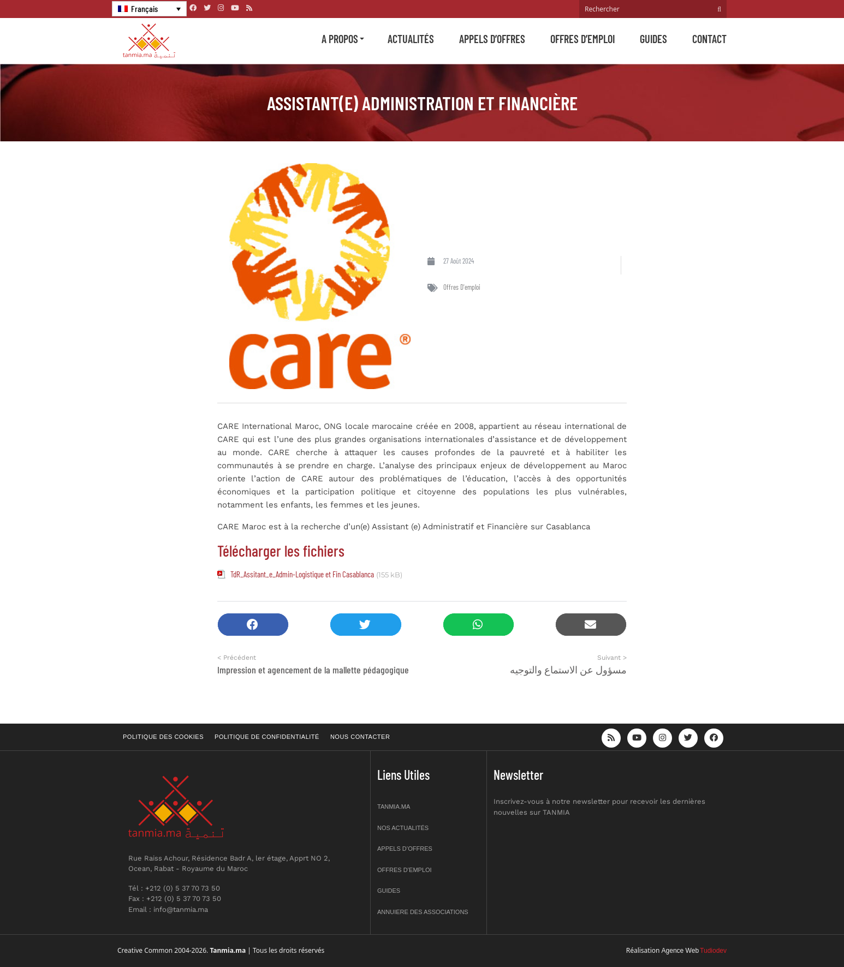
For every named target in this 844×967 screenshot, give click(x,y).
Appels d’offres (492, 38)
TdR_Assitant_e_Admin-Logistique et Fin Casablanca (302, 574)
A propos (340, 38)
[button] (253, 624)
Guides (653, 38)
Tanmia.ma (393, 806)
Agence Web (680, 950)
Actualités (411, 38)
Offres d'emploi (461, 287)
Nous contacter (360, 736)
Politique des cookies (163, 736)
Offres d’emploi (582, 38)
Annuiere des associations (422, 912)
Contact (709, 38)
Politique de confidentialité (267, 736)
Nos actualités (403, 828)
